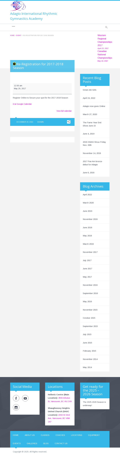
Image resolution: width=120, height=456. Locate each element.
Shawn (40, 122)
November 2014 (90, 359)
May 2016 (87, 301)
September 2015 (90, 326)
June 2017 (87, 268)
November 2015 (90, 310)
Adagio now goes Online (94, 106)
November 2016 (90, 285)
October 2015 (89, 318)
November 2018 (90, 219)
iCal (14, 104)
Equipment (94, 435)
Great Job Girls (89, 90)
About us (30, 435)
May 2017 (87, 277)
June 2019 (87, 211)
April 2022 (87, 194)
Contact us (61, 443)
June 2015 (87, 342)
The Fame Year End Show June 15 (92, 124)
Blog (46, 443)
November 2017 (90, 252)
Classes (45, 435)
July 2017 (87, 260)
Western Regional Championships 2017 (105, 42)
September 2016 (90, 293)
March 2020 (88, 203)
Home (12, 35)
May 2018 (87, 235)
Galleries (32, 443)
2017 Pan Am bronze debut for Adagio (92, 163)
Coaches (60, 435)
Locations (76, 435)
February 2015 (89, 351)
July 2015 (87, 334)
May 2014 (87, 367)
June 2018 (87, 227)
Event (18, 35)
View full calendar (64, 111)
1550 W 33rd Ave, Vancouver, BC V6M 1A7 (59, 418)
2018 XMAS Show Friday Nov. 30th (94, 143)
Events (17, 443)
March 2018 (88, 244)
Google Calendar (24, 104)
